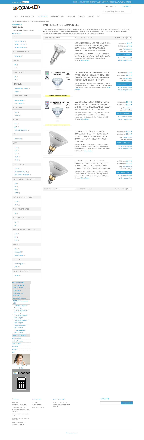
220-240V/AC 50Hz (22, 172)
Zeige (123, 37)
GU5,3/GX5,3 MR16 (22, 130)
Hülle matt (19, 139)
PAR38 (18, 115)
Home (14, 21)
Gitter (97, 37)
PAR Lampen (20, 103)
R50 (17, 112)
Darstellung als (86, 37)
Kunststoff (19, 252)
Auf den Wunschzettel (125, 58)
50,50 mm (19, 56)
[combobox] (117, 12)
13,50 (17, 157)
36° (17, 225)
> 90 (17, 240)
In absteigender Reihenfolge (78, 37)
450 (17, 187)
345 (17, 183)
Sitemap (34, 402)
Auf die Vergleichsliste (125, 60)
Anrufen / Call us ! (21, 366)
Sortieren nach (49, 37)
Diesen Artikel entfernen (40, 30)
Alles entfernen (16, 33)
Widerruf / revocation (19, 405)
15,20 (17, 160)
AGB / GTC (15, 402)
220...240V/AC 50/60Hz (23, 175)
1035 (17, 193)
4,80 (17, 147)
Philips (18, 91)
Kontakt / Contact (18, 425)
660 (17, 190)
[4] (16, 80)
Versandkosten (127, 49)
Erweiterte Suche (38, 407)
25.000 (18, 275)
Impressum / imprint (18, 422)
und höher (21, 47)
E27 (17, 127)
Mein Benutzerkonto (59, 402)
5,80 (17, 150)
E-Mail (21, 368)
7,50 (17, 154)
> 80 (17, 234)
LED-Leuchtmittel (23, 21)
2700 (17, 201)
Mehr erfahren (84, 60)
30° (17, 222)
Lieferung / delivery (18, 407)
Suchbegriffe (36, 405)
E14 (17, 124)
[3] (16, 76)
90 (16, 237)
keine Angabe (20, 100)
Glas (17, 249)
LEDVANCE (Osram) (22, 88)
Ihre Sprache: (16, 2)
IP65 (17, 267)
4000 (17, 204)
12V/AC (18, 168)
